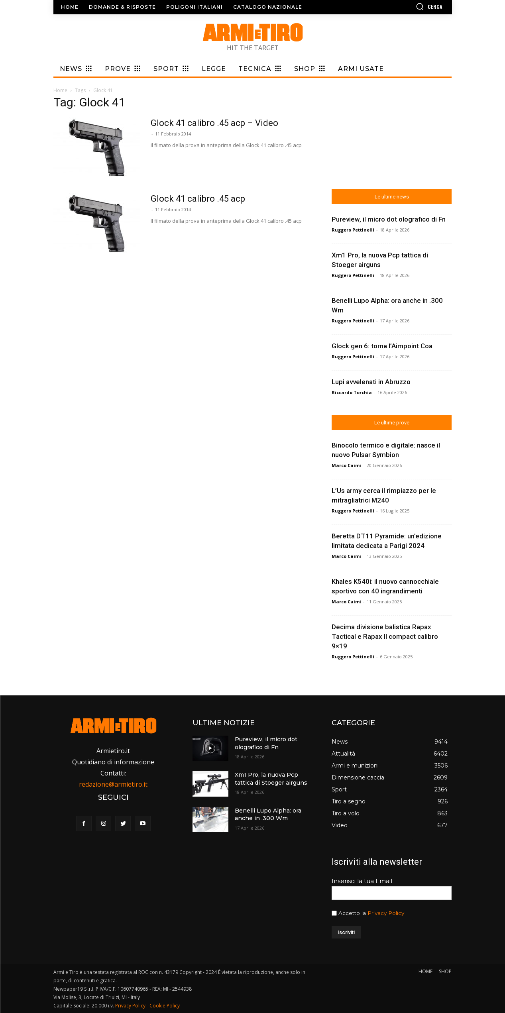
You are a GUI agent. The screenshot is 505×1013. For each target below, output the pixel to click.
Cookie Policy (164, 1005)
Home (60, 90)
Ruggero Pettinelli (353, 230)
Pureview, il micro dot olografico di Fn (389, 219)
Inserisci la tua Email (362, 881)
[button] (406, 6)
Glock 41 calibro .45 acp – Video (214, 123)
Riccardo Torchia (352, 392)
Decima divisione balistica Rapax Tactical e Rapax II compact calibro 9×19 (385, 636)
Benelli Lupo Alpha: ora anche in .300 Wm (268, 814)
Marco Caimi (346, 465)
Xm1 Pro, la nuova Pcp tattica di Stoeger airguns (271, 778)
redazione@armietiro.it (113, 784)
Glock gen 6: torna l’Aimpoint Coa (382, 346)
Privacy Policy (385, 913)
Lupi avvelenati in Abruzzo (371, 382)
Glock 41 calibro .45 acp (198, 199)
